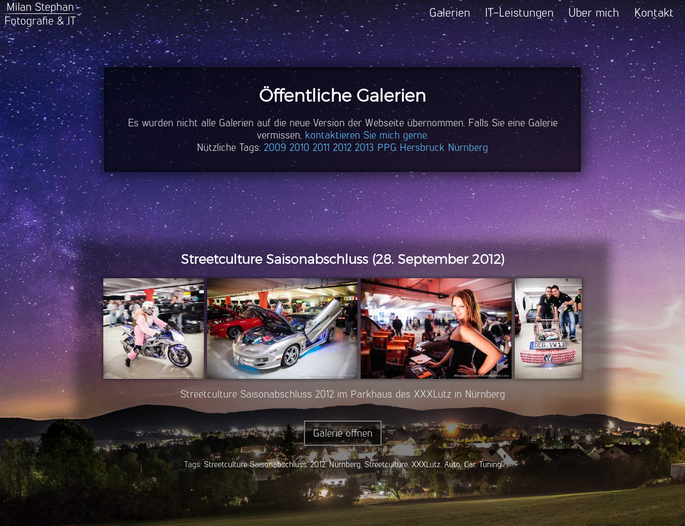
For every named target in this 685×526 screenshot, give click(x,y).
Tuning (490, 464)
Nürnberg (468, 147)
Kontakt (654, 12)
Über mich (593, 12)
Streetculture (386, 464)
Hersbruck (422, 147)
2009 (275, 147)
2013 (364, 147)
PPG (387, 147)
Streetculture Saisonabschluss (255, 464)
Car (469, 464)
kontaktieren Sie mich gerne (366, 135)
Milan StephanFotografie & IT (40, 13)
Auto (452, 464)
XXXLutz (426, 464)
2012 (342, 147)
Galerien (449, 12)
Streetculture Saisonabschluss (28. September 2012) (343, 259)
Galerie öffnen (342, 433)
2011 (321, 147)
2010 (299, 147)
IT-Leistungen (519, 12)
